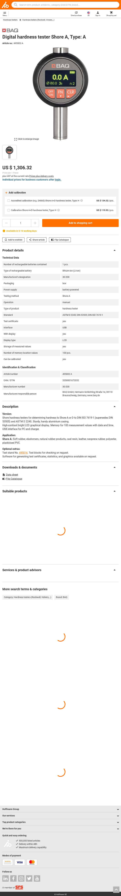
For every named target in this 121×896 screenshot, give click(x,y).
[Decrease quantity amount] (6, 223)
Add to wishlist (13, 239)
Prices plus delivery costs (41, 176)
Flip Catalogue (60, 239)
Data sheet (10, 474)
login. (58, 179)
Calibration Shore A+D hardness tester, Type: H (35, 210)
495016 (23, 452)
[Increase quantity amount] (35, 223)
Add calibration (15, 192)
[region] (60, 151)
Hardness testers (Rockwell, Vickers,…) (38, 20)
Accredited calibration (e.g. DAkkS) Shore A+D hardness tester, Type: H (47, 200)
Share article (37, 239)
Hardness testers (10, 20)
